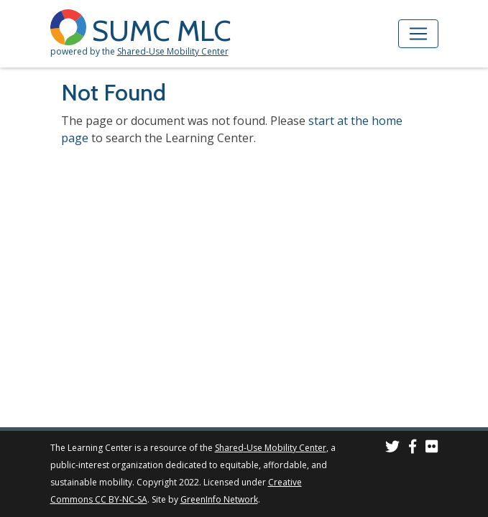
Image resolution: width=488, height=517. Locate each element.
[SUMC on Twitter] (392, 448)
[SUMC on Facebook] (412, 448)
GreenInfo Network (219, 499)
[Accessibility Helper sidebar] (471, 17)
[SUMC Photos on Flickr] (431, 448)
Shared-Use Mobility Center (173, 51)
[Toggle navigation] (418, 33)
